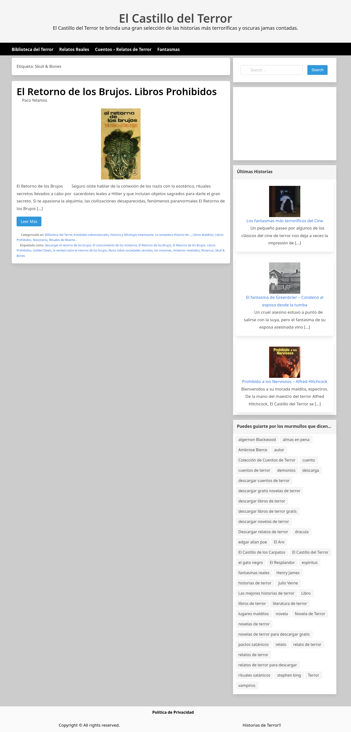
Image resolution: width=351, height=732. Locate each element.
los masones (162, 250)
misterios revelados (186, 250)
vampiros (246, 685)
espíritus (310, 562)
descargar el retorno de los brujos (68, 245)
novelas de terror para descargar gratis (274, 634)
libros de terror (252, 603)
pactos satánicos (253, 644)
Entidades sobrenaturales (91, 235)
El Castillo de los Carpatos (261, 552)
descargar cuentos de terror (264, 480)
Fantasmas (168, 49)
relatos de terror (253, 654)
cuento (308, 460)
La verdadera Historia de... (173, 235)
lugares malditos (253, 613)
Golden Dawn (42, 250)
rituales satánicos (254, 675)
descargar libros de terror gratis (267, 511)
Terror (313, 675)
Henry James (288, 572)
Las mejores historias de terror (266, 593)
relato (281, 644)
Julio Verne (288, 583)
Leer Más (29, 221)
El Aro (279, 542)
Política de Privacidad (173, 712)
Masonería (40, 240)
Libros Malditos (203, 235)
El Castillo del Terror (175, 18)
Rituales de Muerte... (63, 240)
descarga (310, 470)
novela (282, 613)
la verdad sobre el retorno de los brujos (80, 250)
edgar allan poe (252, 542)
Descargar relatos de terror (263, 531)
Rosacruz (207, 250)
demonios (286, 470)
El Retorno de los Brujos (155, 245)
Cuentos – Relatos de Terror (123, 49)
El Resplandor (282, 562)
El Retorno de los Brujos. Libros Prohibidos (117, 91)
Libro (306, 593)
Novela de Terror (310, 613)
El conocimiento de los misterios (115, 245)
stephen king (289, 675)
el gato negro (250, 562)
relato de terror (307, 644)
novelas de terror (254, 624)
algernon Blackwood (257, 439)
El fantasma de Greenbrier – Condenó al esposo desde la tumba (284, 301)
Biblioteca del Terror (32, 49)
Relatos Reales (74, 49)
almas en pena (296, 439)
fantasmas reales (254, 572)
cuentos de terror (254, 470)
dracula (302, 531)
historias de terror (255, 583)
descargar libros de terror (261, 501)
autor (279, 449)
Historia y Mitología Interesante (132, 235)
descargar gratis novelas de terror (269, 490)
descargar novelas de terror (263, 521)
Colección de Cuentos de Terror (266, 460)
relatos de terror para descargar (267, 665)
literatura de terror (290, 603)
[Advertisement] (284, 124)
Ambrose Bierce (252, 449)
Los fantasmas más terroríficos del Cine (284, 220)
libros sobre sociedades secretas (130, 250)
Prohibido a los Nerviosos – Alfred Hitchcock (284, 381)
